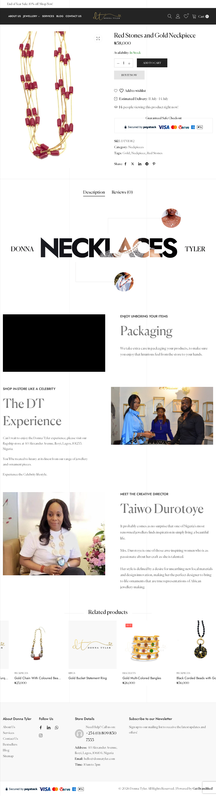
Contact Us (10, 738)
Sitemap (8, 756)
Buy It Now (129, 75)
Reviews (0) (122, 192)
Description (94, 192)
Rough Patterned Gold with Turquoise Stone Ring (35, 678)
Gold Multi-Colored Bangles (182, 678)
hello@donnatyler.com (99, 759)
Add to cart (152, 63)
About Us (9, 727)
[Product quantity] (124, 63)
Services (8, 733)
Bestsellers (10, 744)
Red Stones (154, 153)
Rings (4, 673)
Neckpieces (136, 147)
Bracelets (169, 673)
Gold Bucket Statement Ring (128, 678)
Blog (6, 750)
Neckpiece (138, 153)
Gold (126, 153)
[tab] (94, 192)
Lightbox (98, 38)
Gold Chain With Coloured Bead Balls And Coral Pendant (95, 678)
